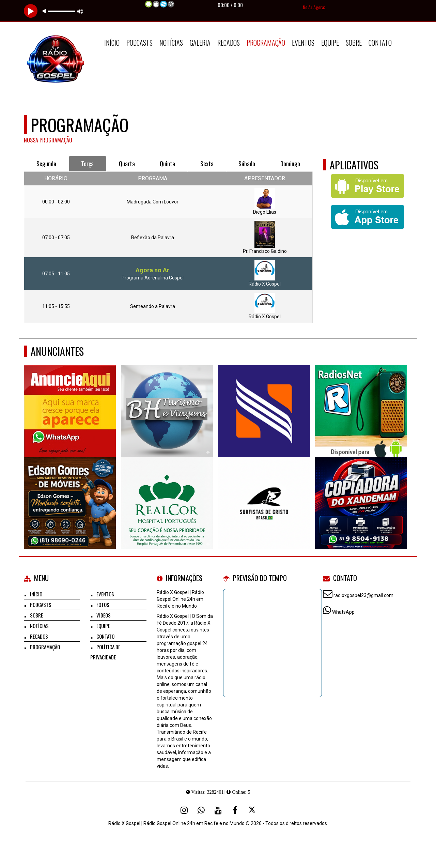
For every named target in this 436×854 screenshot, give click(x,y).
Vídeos (103, 615)
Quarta (127, 163)
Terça (87, 163)
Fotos (102, 604)
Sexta (207, 163)
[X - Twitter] (252, 810)
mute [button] (45, 11)
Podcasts (139, 42)
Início (112, 42)
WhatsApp (343, 612)
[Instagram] (184, 810)
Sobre (354, 42)
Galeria (200, 42)
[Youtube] (218, 810)
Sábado (246, 163)
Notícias (171, 42)
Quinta (167, 163)
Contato (380, 42)
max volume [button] (80, 11)
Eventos (303, 42)
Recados (228, 42)
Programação (266, 42)
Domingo (290, 163)
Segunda (46, 163)
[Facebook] (235, 810)
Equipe (330, 42)
